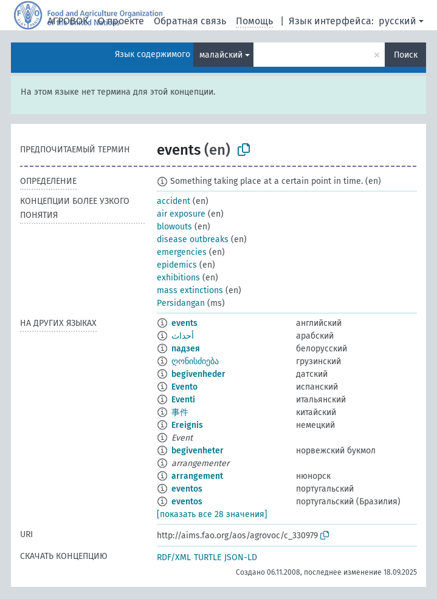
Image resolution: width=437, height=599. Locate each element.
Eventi (183, 399)
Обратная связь (190, 21)
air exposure (181, 214)
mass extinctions (190, 290)
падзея (185, 348)
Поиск (406, 55)
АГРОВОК (67, 21)
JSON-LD (240, 557)
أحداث (182, 336)
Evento (184, 387)
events (184, 323)
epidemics (177, 265)
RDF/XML (174, 557)
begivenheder (198, 374)
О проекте (121, 21)
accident (173, 201)
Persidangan (181, 303)
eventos (186, 489)
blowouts (174, 227)
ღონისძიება (195, 361)
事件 (179, 412)
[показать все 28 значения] (212, 514)
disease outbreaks (193, 239)
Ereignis (187, 425)
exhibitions (178, 277)
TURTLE (207, 557)
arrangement (197, 476)
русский (397, 21)
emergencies (182, 252)
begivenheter (197, 450)
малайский (221, 55)
